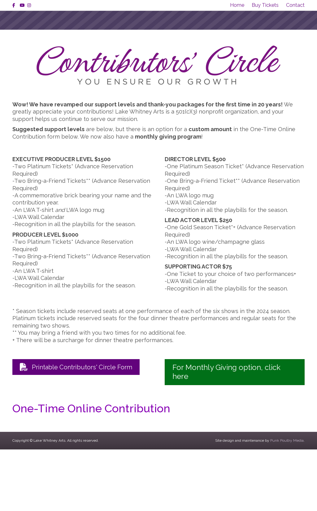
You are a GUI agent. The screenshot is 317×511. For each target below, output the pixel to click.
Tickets (212, 51)
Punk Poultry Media (287, 502)
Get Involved (252, 51)
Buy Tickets (265, 5)
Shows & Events (96, 51)
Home (237, 5)
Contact (295, 5)
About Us (49, 51)
